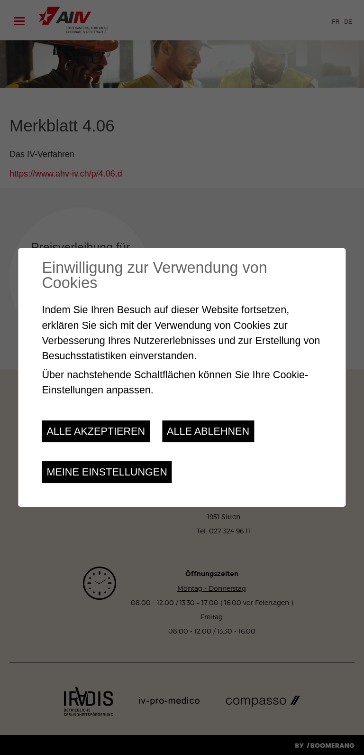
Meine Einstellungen (106, 472)
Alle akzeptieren (95, 431)
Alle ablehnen (208, 431)
